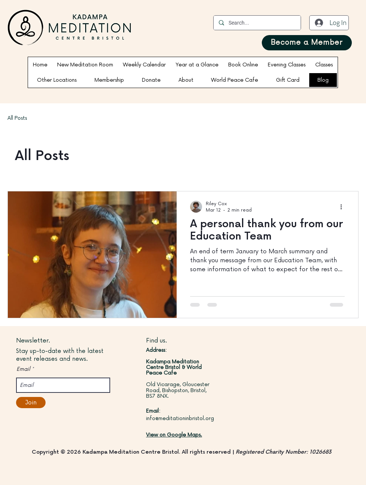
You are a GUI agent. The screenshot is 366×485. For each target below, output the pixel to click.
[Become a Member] (307, 42)
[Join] (31, 402)
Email (23, 369)
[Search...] (257, 23)
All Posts (17, 118)
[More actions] (343, 206)
